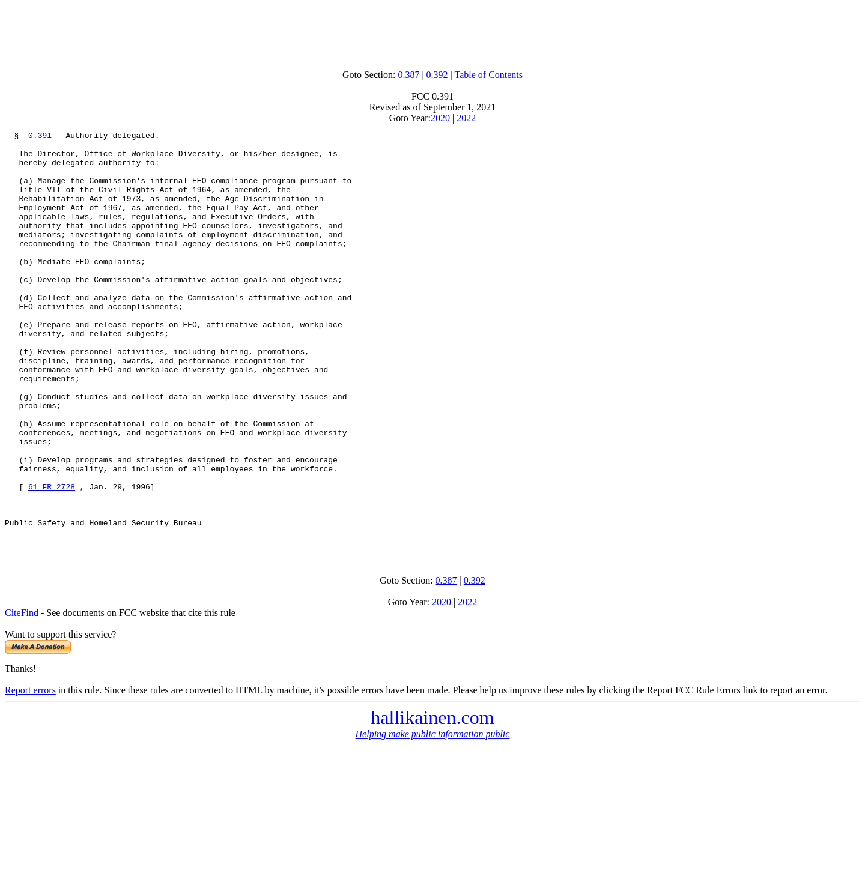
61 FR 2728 (51, 558)
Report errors (30, 773)
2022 (466, 118)
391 (45, 136)
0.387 (408, 75)
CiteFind (21, 695)
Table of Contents (489, 75)
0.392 (437, 75)
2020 (440, 118)
